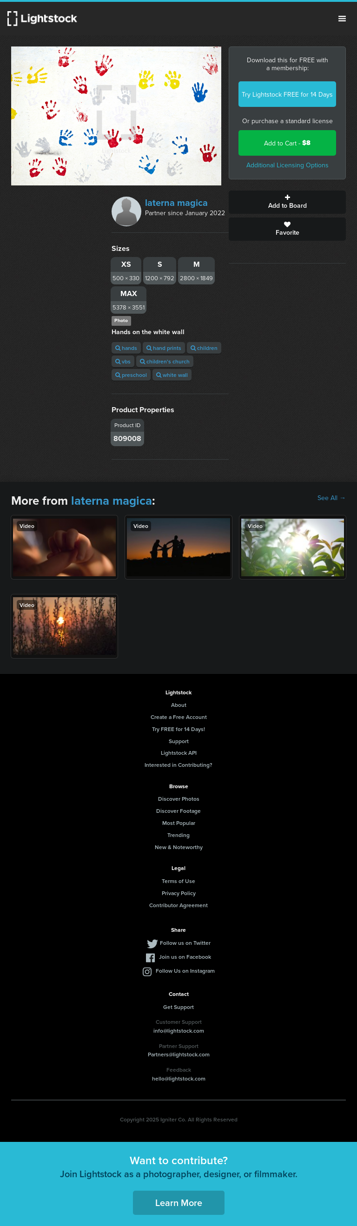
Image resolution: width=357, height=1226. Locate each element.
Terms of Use (178, 881)
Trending (178, 835)
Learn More (178, 1202)
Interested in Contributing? (178, 765)
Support (179, 741)
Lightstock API (179, 753)
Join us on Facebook (185, 957)
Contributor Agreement (178, 905)
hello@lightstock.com (178, 1078)
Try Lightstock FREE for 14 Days (287, 94)
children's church (165, 361)
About (178, 705)
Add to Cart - (287, 143)
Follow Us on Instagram (185, 971)
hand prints (163, 348)
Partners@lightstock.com (179, 1054)
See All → (331, 497)
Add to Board (287, 202)
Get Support (178, 1007)
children (204, 348)
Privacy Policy (179, 893)
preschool (131, 375)
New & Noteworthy (179, 847)
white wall (172, 375)
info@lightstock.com (178, 1031)
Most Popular (178, 823)
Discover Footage (178, 811)
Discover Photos (178, 799)
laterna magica (176, 202)
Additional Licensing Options (287, 165)
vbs (123, 361)
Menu (342, 18)
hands (126, 348)
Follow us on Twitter (185, 943)
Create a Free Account (179, 717)
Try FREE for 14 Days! (178, 729)
